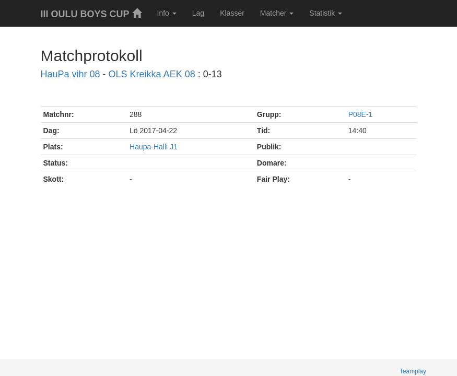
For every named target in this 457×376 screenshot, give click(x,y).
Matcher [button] (277, 13)
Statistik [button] (325, 13)
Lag (198, 13)
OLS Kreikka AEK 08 (152, 74)
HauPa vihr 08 (70, 74)
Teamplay (413, 371)
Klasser (232, 13)
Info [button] (167, 13)
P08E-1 (360, 114)
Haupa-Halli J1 (154, 147)
